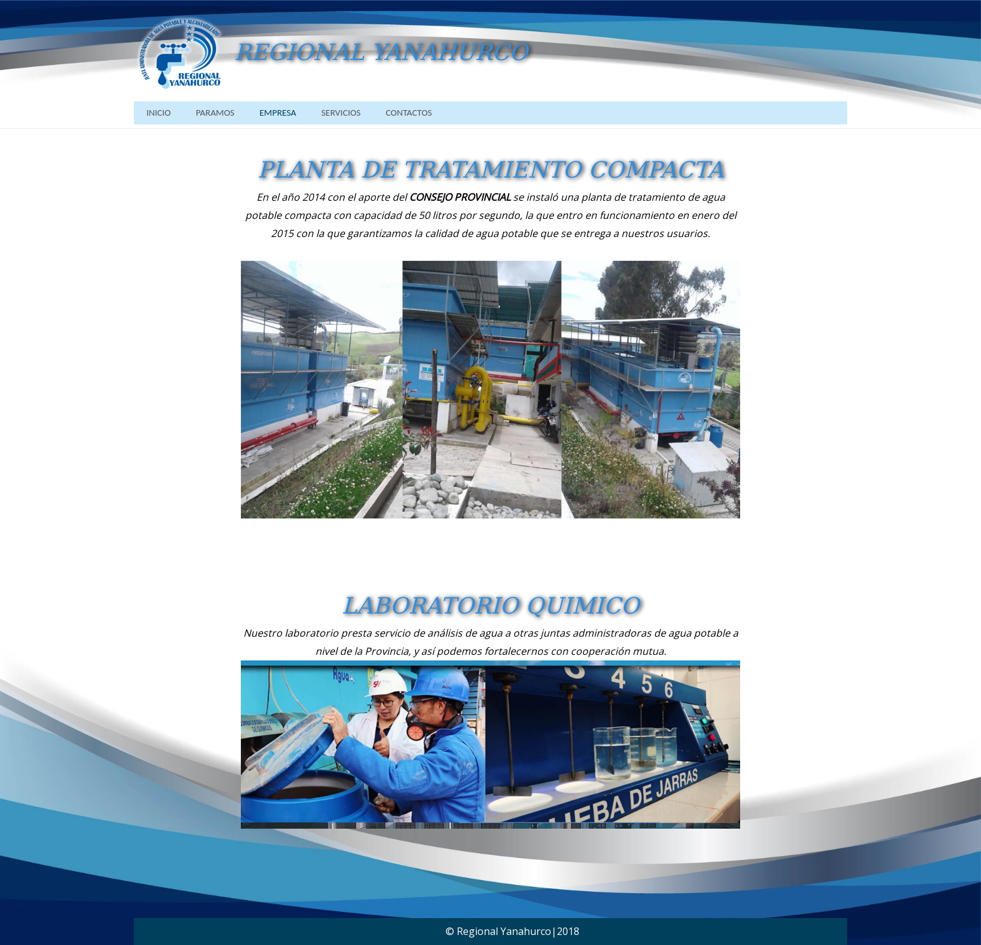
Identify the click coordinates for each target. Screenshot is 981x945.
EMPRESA (278, 112)
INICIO (158, 112)
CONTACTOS (408, 112)
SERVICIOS (340, 112)
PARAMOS (215, 112)
